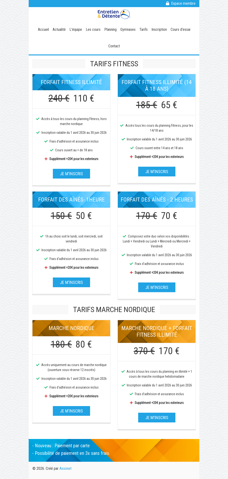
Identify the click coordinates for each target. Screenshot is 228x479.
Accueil (43, 29)
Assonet (65, 468)
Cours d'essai (180, 29)
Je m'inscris (71, 173)
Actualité (59, 29)
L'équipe (75, 29)
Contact (114, 46)
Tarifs (143, 29)
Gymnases (128, 29)
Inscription (159, 29)
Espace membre (181, 3)
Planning (110, 29)
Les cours (93, 29)
